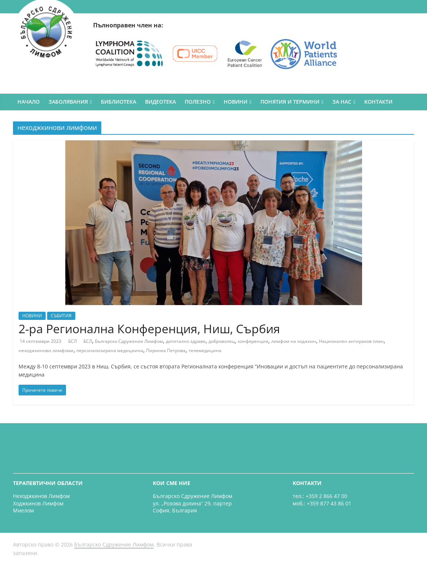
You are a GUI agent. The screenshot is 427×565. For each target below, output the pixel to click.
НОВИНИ (235, 101)
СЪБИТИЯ (61, 315)
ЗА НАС (341, 101)
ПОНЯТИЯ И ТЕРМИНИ (289, 101)
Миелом (23, 510)
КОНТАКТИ (378, 101)
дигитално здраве (186, 341)
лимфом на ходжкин (293, 341)
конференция (253, 341)
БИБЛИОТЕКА (118, 101)
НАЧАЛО (28, 101)
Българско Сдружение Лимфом (129, 341)
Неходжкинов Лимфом (41, 495)
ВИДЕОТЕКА (160, 101)
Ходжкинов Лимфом (38, 503)
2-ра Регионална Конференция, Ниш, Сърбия (149, 329)
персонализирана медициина (109, 350)
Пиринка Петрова (165, 350)
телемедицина (204, 350)
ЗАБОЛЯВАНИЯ (68, 101)
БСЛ (73, 341)
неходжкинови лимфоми (46, 350)
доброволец (221, 341)
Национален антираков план (351, 341)
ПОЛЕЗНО (198, 101)
